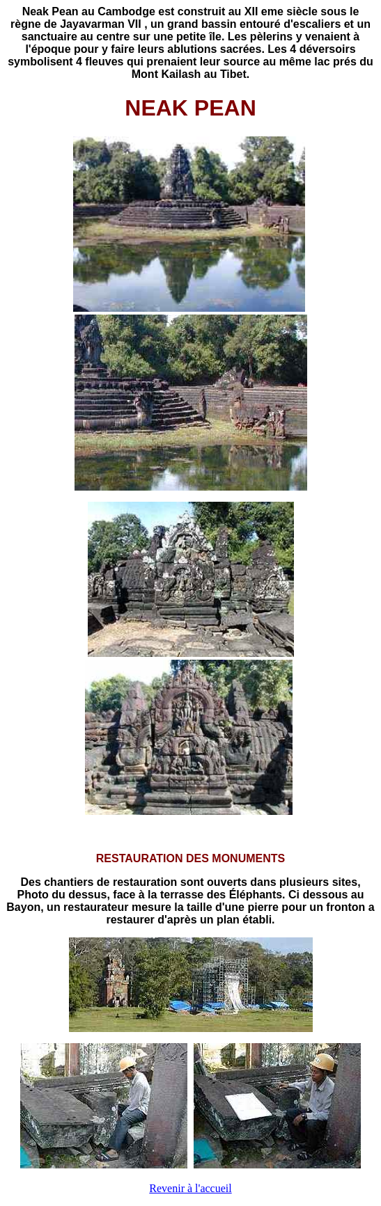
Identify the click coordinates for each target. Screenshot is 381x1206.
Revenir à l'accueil (190, 1188)
